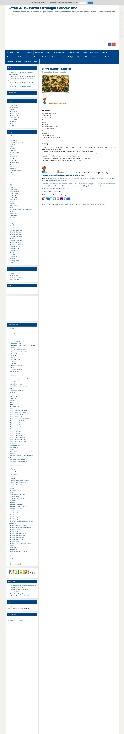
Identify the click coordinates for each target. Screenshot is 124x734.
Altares (29, 52)
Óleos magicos (14, 205)
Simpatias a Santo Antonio (18, 507)
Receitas (62, 57)
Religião (70, 57)
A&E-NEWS (20, 52)
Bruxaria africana (15, 359)
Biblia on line (13, 353)
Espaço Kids (13, 382)
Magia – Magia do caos (17, 423)
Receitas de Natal (81, 173)
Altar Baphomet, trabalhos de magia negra (23, 585)
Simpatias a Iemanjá (16, 505)
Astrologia (13, 339)
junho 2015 (13, 123)
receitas (63, 72)
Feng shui (13, 169)
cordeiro (61, 204)
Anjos (48, 52)
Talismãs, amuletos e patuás (18, 552)
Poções (12, 211)
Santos (95, 57)
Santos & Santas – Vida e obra (19, 498)
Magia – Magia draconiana (18, 425)
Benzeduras (13, 156)
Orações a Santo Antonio (17, 459)
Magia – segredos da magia (18, 439)
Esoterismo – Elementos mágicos (20, 378)
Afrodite (82, 178)
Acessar (12, 273)
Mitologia (12, 203)
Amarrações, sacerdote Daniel (19, 590)
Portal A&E (13, 213)
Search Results (105, 57)
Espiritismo (13, 388)
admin (56, 72)
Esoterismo (94, 52)
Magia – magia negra (16, 433)
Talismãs (12, 259)
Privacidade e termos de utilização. (20, 674)
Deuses (85, 52)
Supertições (13, 549)
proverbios (13, 218)
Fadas (11, 166)
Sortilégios (13, 547)
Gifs (11, 173)
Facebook (9, 693)
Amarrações (39, 52)
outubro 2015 (14, 115)
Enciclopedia (13, 374)
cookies (12, 158)
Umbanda (27, 61)
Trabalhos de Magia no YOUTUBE (20, 596)
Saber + (79, 57)
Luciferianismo (14, 406)
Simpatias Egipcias (15, 529)
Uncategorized (14, 261)
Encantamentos (62, 180)
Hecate (12, 175)
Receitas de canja (78, 175)
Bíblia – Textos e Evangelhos (18, 351)
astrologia (13, 150)
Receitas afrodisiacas (49, 175)
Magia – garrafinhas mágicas (18, 410)
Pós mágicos (13, 216)
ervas (11, 164)
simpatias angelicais (16, 230)
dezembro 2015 (14, 111)
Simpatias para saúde (16, 539)
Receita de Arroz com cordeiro (74, 204)
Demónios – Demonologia (18, 365)
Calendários (13, 363)
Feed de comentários (16, 277)
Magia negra (13, 199)
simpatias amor (14, 228)
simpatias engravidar (16, 236)
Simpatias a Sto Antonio (91, 186)
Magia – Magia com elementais (19, 419)
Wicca (36, 61)
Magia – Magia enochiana (17, 429)
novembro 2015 (14, 113)
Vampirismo (13, 558)
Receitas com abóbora (64, 175)
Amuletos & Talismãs (103, 184)
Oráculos (53, 57)
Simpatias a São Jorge (16, 511)
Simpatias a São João (16, 509)
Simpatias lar (13, 238)
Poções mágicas (15, 468)
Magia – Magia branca (16, 415)
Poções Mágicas (74, 178)
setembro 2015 (14, 117)
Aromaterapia (14, 337)
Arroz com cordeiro (53, 204)
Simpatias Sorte (14, 541)
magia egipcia (14, 193)
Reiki (11, 486)
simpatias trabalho (15, 250)
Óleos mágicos (14, 451)
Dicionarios (13, 160)
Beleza (54, 178)
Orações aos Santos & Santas (18, 462)
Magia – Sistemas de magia (18, 441)
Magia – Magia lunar (16, 431)
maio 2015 (13, 125)
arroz (45, 204)
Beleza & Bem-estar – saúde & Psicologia (22, 345)
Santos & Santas (14, 496)
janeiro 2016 (13, 109)
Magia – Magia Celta (16, 417)
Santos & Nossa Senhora (17, 494)
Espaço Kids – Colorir (16, 384)
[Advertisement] (62, 29)
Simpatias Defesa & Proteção (18, 525)
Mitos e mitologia (15, 445)
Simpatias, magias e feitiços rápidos (20, 543)
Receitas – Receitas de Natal (18, 482)
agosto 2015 (13, 119)
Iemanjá (12, 179)
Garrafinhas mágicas (16, 171)
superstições (13, 256)
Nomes (36, 57)
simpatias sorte (14, 248)
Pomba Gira (13, 470)
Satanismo (13, 500)
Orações (44, 57)
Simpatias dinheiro (15, 234)
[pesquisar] (20, 291)
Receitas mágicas (104, 173)
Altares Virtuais (14, 331)
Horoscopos (10, 57)
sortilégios (13, 254)
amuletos (12, 144)
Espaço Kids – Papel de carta (18, 386)
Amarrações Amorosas (17, 588)
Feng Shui (104, 52)
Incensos (12, 181)
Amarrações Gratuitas (16, 142)
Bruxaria (12, 357)
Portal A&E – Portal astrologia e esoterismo (42, 8)
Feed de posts (14, 275)
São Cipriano (13, 224)
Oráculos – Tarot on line (17, 466)
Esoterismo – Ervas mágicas (18, 380)
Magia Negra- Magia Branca (18, 594)
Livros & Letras (14, 404)
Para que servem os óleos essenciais (21, 209)
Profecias (12, 476)
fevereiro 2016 (14, 107)
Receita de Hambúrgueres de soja (20, 86)
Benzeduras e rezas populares (19, 349)
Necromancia (14, 447)
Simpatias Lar (14, 531)
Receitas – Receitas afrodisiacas (19, 480)
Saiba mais (83, 2)
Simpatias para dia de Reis (18, 533)
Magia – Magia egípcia (16, 427)
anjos (11, 146)
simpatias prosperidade (17, 240)
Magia (19, 57)
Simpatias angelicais (77, 186)
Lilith (11, 185)
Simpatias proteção (15, 242)
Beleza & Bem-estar (73, 52)
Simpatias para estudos (17, 537)
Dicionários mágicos (16, 369)
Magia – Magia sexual (16, 435)
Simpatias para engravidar (17, 535)
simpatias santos (15, 246)
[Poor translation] (6, 706)
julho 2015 (13, 121)
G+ (16, 693)
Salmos (87, 57)
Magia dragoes (14, 191)
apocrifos (12, 148)
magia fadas (13, 195)
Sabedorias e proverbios (17, 490)
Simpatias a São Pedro (16, 513)
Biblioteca (13, 355)
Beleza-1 (12, 347)
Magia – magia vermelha (17, 437)
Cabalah (12, 361)
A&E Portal (10, 52)
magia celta (13, 189)
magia (11, 187)
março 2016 (13, 105)
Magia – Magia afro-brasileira (18, 412)
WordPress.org (14, 279)
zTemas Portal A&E (15, 564)
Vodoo (12, 560)
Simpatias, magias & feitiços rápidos (100, 178)
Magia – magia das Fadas (17, 421)
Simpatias (10, 61)
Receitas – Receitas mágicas (18, 484)
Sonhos (18, 61)
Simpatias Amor (47, 184)
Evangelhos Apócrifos (16, 390)
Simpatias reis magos (16, 244)
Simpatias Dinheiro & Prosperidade (59, 186)
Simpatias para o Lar (62, 188)
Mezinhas (28, 57)
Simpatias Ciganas (15, 232)
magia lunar (13, 197)
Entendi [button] (90, 2)
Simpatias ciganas (67, 184)
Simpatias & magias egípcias (86, 184)
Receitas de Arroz (69, 173)
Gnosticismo (13, 396)
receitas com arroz (88, 204)
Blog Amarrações (15, 592)
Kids (11, 183)
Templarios (13, 554)
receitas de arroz (100, 204)
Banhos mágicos (58, 52)
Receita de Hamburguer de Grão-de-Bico (22, 76)
